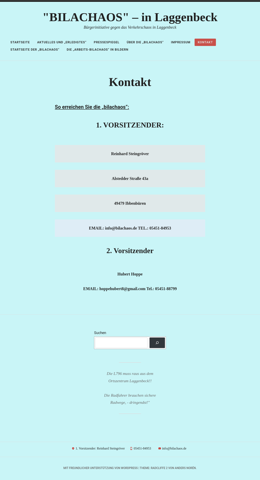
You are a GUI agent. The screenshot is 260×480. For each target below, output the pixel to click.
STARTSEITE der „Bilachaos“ (34, 49)
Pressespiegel (106, 42)
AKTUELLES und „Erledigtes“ (62, 42)
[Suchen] (157, 344)
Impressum (181, 42)
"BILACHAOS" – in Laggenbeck (130, 17)
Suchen (100, 334)
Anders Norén (185, 469)
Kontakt (205, 42)
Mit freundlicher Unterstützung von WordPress (100, 469)
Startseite (20, 42)
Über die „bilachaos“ (145, 42)
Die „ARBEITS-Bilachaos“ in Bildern (98, 49)
